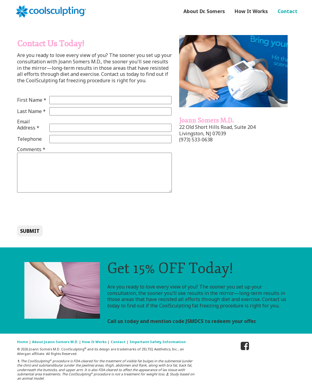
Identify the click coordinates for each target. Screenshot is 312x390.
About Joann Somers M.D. (55, 341)
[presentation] (63, 209)
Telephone (29, 139)
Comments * (31, 149)
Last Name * (31, 111)
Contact (287, 11)
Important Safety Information (157, 341)
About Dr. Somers (204, 11)
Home (22, 341)
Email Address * (28, 125)
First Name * (31, 100)
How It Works (251, 11)
